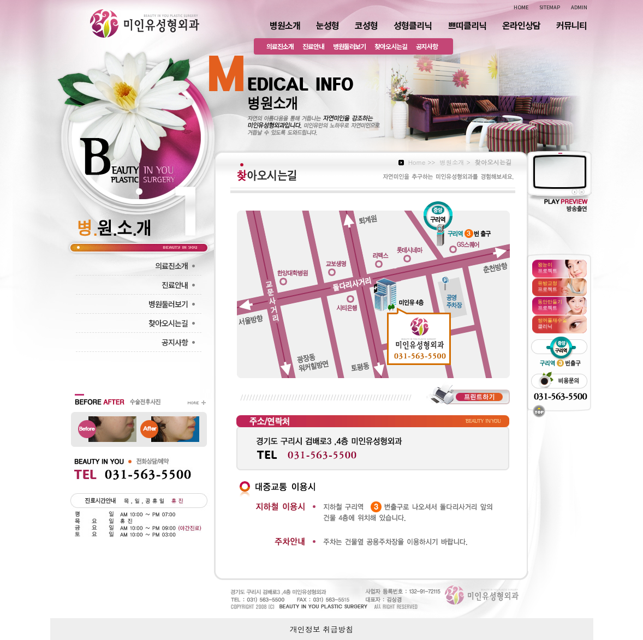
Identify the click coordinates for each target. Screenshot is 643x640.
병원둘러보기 (349, 46)
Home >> (422, 162)
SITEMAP (549, 7)
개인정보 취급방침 (322, 629)
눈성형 (327, 25)
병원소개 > (454, 162)
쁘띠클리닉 (467, 25)
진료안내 (313, 46)
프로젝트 (547, 267)
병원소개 (285, 25)
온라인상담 (521, 25)
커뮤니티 (571, 25)
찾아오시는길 (390, 46)
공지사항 (427, 46)
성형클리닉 (413, 25)
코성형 (366, 25)
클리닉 (552, 323)
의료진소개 (280, 46)
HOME (521, 7)
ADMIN (579, 7)
